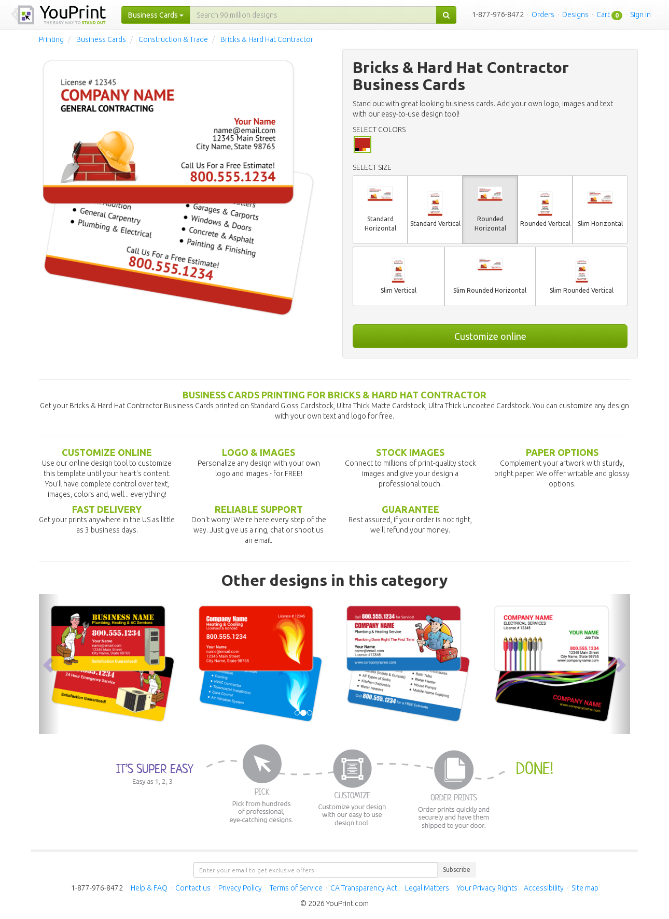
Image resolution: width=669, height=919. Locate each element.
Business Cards (101, 39)
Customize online (490, 336)
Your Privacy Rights (487, 888)
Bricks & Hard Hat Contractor (266, 39)
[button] (49, 664)
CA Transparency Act (363, 888)
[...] (313, 15)
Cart (603, 14)
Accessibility (544, 888)
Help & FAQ (149, 888)
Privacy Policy (240, 888)
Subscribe (456, 869)
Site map (585, 888)
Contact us (193, 888)
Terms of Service (296, 888)
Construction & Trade (173, 39)
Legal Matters (427, 888)
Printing (51, 39)
